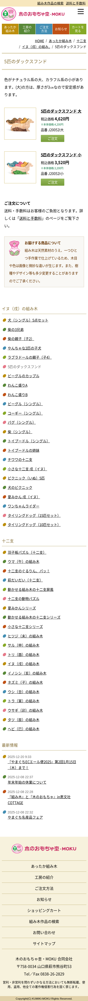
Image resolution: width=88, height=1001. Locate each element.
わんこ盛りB (18, 394)
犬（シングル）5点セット (28, 320)
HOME (39, 40)
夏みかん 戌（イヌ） (24, 496)
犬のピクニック (20, 487)
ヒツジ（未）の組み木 (25, 636)
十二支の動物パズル (23, 598)
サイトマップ (44, 943)
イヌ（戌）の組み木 (23, 663)
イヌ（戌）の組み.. (36, 46)
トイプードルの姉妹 (23, 450)
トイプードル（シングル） (29, 441)
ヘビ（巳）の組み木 (23, 728)
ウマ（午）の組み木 (23, 561)
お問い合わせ (44, 932)
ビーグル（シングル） (25, 403)
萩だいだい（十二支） (25, 580)
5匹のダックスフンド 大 (61, 111)
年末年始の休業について (27, 782)
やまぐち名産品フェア (25, 817)
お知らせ (44, 899)
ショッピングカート (44, 910)
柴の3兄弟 (16, 329)
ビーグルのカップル (23, 375)
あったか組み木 (60, 40)
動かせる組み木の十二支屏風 (31, 589)
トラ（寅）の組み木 (23, 700)
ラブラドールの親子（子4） (30, 357)
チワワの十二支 (20, 459)
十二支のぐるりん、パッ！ (29, 570)
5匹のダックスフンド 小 (61, 154)
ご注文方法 (44, 888)
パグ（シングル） (22, 422)
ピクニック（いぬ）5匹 (26, 478)
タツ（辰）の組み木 (23, 719)
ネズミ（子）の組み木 (25, 682)
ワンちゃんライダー (23, 506)
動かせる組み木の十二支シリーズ (34, 617)
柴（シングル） (20, 431)
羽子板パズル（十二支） (27, 552)
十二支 (81, 40)
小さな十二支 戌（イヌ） (27, 468)
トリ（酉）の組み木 (23, 654)
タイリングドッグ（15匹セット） (34, 515)
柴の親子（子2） (21, 338)
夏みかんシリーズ (22, 608)
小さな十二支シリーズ (25, 626)
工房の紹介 (44, 877)
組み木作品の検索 (50, 3)
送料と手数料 (76, 3)
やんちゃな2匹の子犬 (24, 348)
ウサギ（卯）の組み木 (25, 710)
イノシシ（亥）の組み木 (27, 673)
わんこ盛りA (17, 385)
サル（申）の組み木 (23, 645)
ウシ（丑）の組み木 (23, 691)
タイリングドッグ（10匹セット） (34, 524)
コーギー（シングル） (25, 413)
